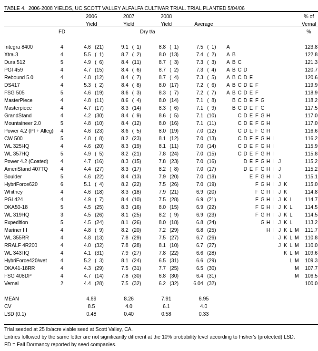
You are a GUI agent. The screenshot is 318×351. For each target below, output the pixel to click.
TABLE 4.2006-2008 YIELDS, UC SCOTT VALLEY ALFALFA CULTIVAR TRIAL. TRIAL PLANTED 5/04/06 (124, 8)
